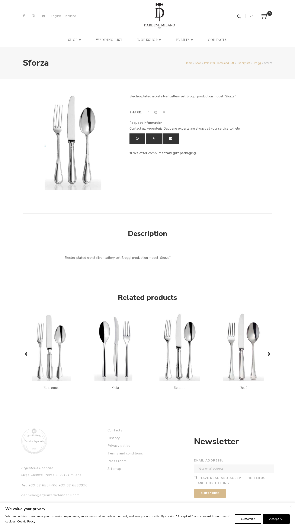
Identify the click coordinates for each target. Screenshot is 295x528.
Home (188, 63)
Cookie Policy (26, 521)
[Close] (291, 506)
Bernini (179, 387)
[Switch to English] (56, 16)
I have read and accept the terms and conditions (232, 480)
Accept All (276, 519)
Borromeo (52, 387)
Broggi (257, 63)
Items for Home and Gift (219, 63)
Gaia (115, 387)
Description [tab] (147, 234)
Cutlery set (243, 63)
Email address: (208, 461)
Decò (243, 387)
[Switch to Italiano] (70, 16)
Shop (198, 63)
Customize (248, 519)
